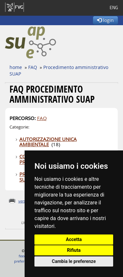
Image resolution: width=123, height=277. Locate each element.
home (16, 67)
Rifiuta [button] (73, 250)
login (105, 20)
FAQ (32, 67)
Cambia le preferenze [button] (74, 261)
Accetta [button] (74, 239)
